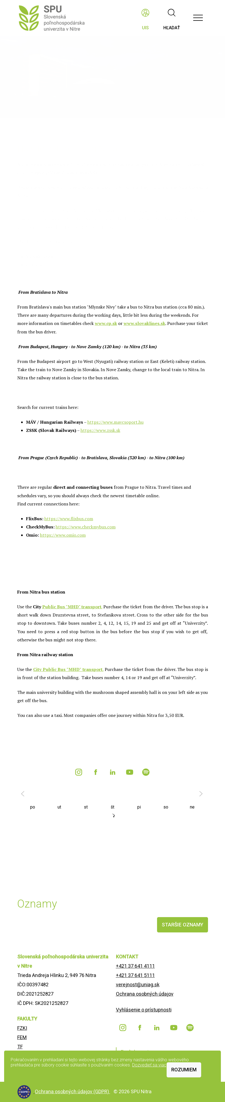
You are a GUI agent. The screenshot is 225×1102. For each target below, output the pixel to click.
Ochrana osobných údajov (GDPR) (72, 1091)
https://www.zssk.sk (100, 430)
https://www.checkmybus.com (86, 527)
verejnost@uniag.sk (138, 984)
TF (20, 1046)
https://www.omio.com (63, 535)
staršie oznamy (182, 924)
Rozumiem (183, 1069)
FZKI (22, 1028)
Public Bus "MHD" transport (71, 607)
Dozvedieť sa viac (149, 1065)
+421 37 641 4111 (135, 966)
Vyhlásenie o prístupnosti (144, 1010)
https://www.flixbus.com (68, 519)
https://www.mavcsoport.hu (115, 422)
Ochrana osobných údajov (144, 994)
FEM (22, 1037)
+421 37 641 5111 (135, 975)
